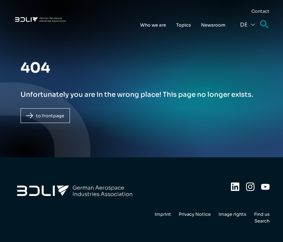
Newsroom (213, 25)
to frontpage (50, 116)
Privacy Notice (195, 214)
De (244, 24)
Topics (183, 25)
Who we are (153, 25)
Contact (260, 11)
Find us (262, 214)
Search (265, 24)
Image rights (232, 214)
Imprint (163, 214)
